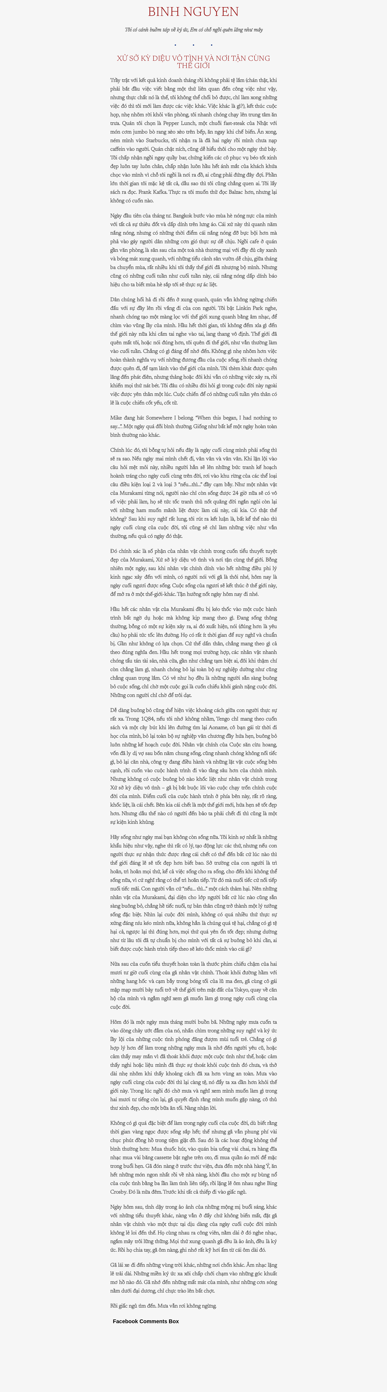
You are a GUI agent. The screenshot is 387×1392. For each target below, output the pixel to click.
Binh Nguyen (193, 12)
